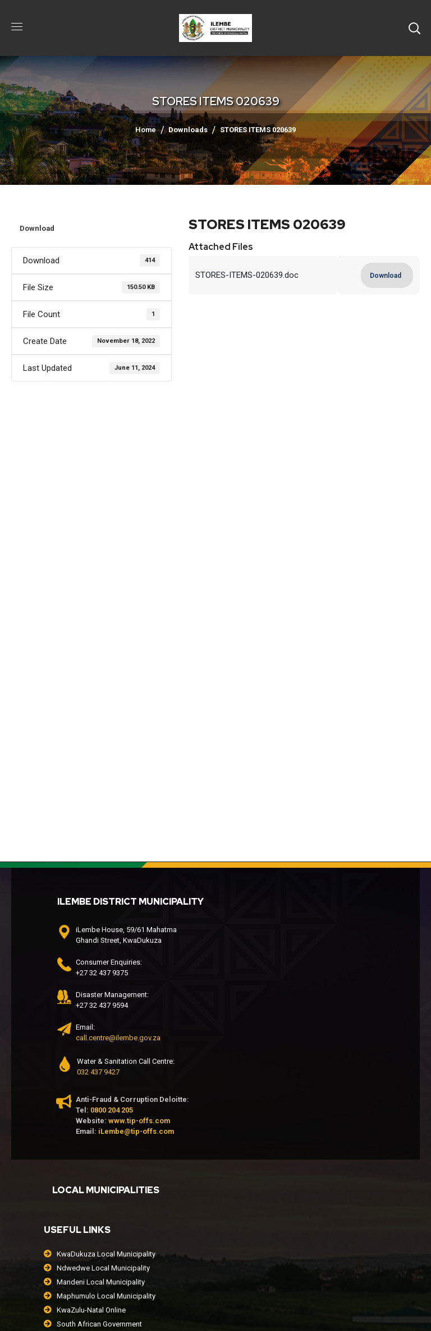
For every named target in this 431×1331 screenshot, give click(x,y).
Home (145, 129)
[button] (414, 28)
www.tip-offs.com (139, 1120)
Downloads (188, 129)
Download (37, 228)
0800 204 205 (111, 1110)
